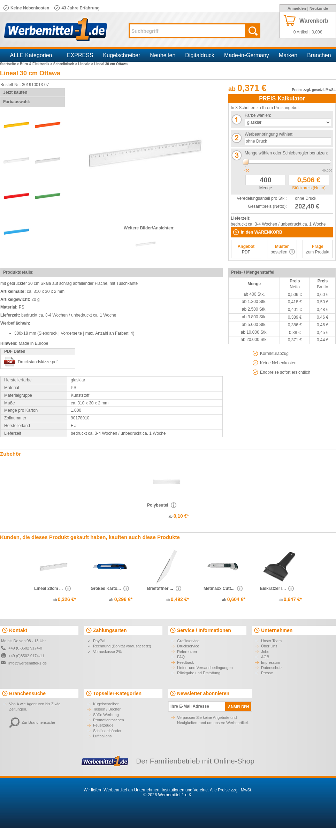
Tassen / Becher (107, 709)
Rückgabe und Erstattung (198, 673)
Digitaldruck (199, 55)
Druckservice (188, 646)
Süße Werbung (106, 715)
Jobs (265, 652)
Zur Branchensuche (32, 722)
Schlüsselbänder (107, 731)
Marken (288, 55)
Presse (267, 673)
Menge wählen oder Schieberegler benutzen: (286, 153)
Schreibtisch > (65, 64)
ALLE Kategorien (31, 55)
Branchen (319, 55)
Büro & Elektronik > (36, 64)
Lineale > (86, 64)
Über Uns (269, 646)
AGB (265, 657)
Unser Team (271, 641)
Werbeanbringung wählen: (269, 134)
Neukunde (319, 8)
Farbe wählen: (258, 115)
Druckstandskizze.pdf (38, 361)
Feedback (185, 662)
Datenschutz (271, 668)
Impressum (270, 662)
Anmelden (297, 8)
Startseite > (10, 64)
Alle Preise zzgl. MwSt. (231, 790)
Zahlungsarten (110, 630)
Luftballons (102, 736)
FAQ (181, 657)
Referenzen (187, 652)
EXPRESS (80, 55)
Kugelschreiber (121, 55)
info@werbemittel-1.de (27, 663)
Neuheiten (162, 55)
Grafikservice (188, 641)
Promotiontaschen (108, 720)
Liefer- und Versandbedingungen (205, 668)
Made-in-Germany (246, 55)
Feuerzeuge (103, 725)
